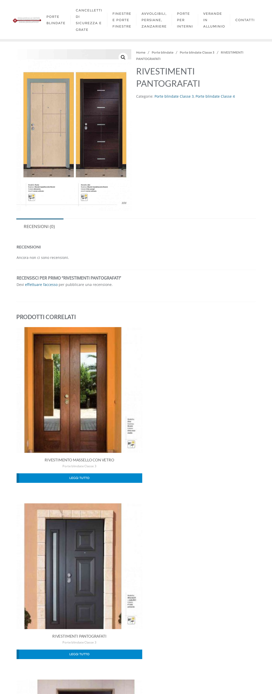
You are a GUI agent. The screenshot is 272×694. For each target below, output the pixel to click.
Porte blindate (162, 52)
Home (140, 52)
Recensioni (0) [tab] (39, 226)
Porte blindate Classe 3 (197, 52)
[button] (123, 57)
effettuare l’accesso (41, 284)
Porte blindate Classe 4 (215, 96)
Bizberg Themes (215, 683)
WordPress (166, 683)
